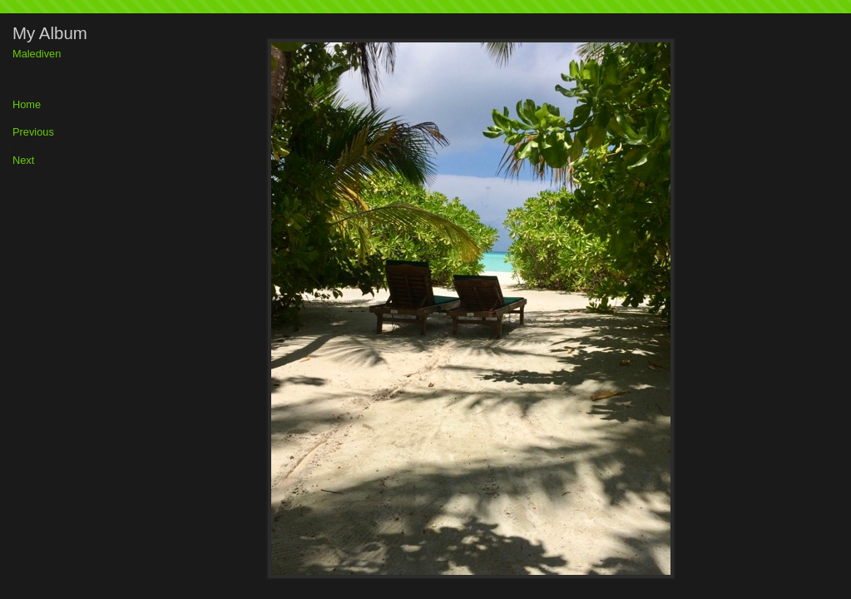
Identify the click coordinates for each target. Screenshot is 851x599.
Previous (33, 132)
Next (23, 161)
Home (26, 105)
